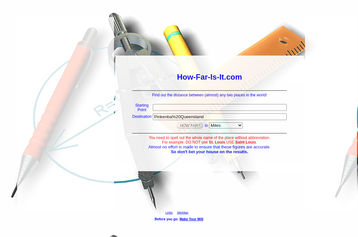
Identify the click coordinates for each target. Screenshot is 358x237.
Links (168, 212)
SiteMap (182, 212)
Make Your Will (191, 219)
